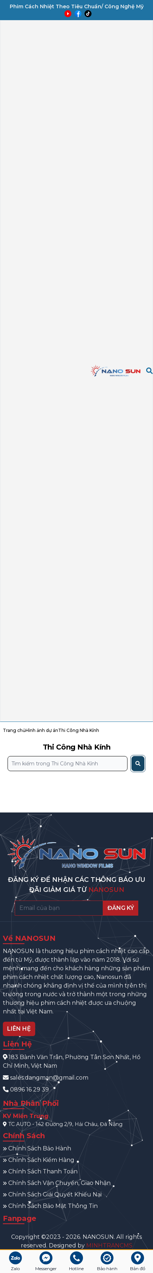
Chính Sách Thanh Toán (40, 1171)
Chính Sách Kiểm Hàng (38, 1160)
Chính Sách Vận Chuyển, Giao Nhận (57, 1183)
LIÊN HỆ (19, 1028)
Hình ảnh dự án (42, 730)
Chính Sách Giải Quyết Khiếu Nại (52, 1194)
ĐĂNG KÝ (120, 908)
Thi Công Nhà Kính (78, 730)
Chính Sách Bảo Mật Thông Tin (50, 1206)
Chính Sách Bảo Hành (37, 1148)
